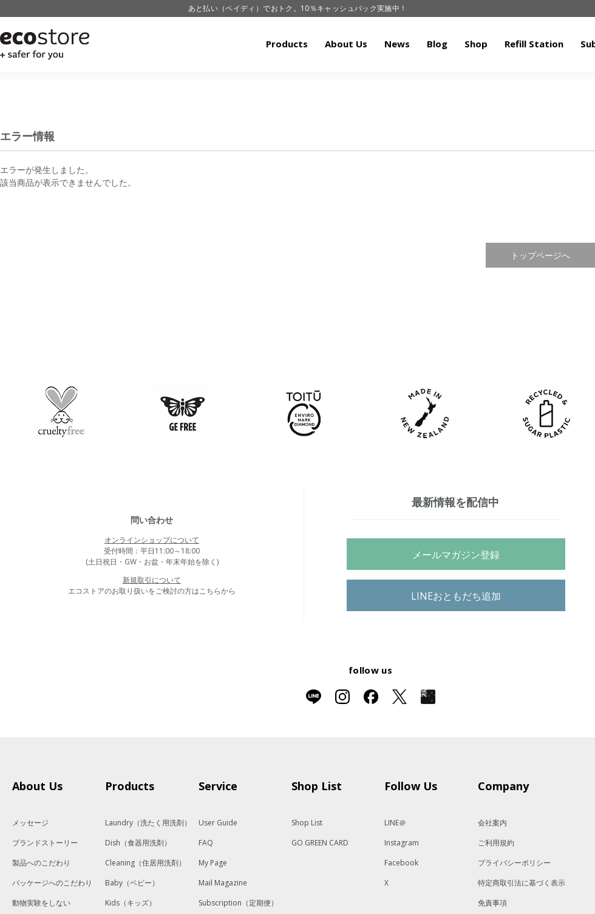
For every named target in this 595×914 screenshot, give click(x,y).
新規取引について (152, 580)
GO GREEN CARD (319, 843)
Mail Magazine (223, 883)
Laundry (148, 823)
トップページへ (540, 255)
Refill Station (534, 44)
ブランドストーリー (45, 843)
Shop (476, 44)
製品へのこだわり (41, 863)
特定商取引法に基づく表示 (521, 883)
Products (287, 44)
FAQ (206, 843)
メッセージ (30, 823)
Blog (437, 44)
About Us (346, 44)
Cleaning (145, 863)
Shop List (306, 823)
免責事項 (492, 903)
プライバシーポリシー (514, 863)
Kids (130, 903)
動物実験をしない (41, 903)
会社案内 (492, 823)
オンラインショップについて (151, 540)
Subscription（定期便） (238, 903)
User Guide (218, 823)
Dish (138, 843)
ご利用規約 (496, 843)
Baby (132, 883)
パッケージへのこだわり (52, 883)
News (397, 44)
